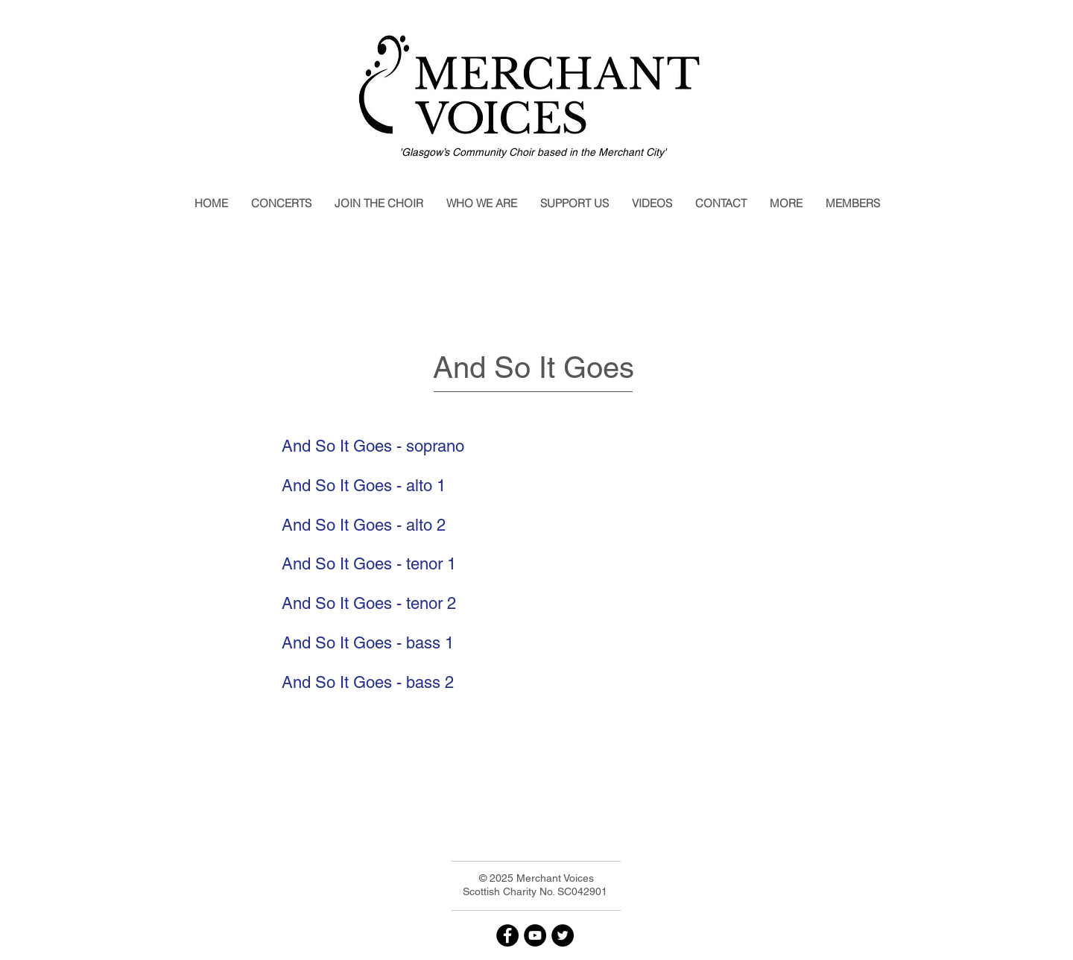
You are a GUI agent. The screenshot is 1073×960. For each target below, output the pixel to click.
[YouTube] (535, 935)
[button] (281, 203)
